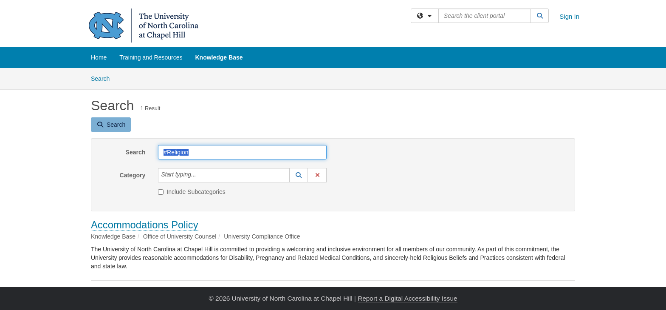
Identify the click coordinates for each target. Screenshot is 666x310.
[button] (298, 175)
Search (103, 78)
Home (99, 57)
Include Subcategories (192, 191)
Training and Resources (150, 57)
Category (133, 175)
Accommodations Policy (144, 224)
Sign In (569, 16)
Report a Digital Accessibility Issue (407, 298)
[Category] (201, 175)
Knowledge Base (219, 57)
